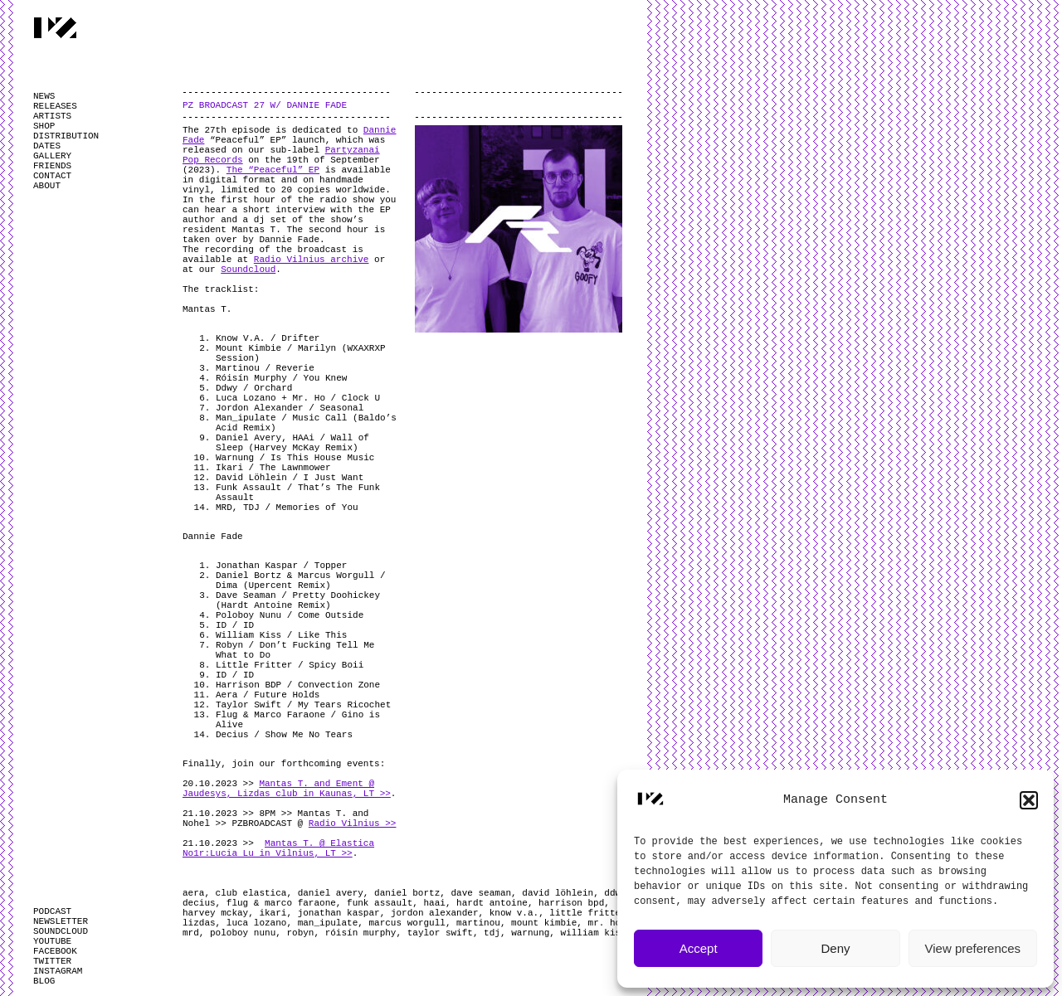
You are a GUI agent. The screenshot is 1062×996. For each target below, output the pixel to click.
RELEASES (55, 106)
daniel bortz (407, 893)
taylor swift (440, 933)
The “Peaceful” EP (273, 170)
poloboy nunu (242, 933)
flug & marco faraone (281, 903)
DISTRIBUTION (66, 136)
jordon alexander (435, 913)
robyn (300, 933)
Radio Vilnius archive (311, 260)
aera (193, 893)
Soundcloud (248, 270)
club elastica (251, 893)
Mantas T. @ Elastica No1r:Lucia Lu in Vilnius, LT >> (278, 848)
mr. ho (604, 923)
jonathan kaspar (339, 913)
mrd (191, 933)
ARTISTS (52, 116)
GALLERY (52, 156)
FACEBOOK (55, 951)
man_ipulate (328, 923)
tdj (492, 933)
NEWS (44, 96)
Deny (835, 948)
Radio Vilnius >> (353, 823)
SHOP (44, 126)
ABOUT (47, 186)
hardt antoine (492, 903)
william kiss (593, 933)
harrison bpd (571, 903)
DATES (47, 146)
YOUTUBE (52, 941)
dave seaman (481, 893)
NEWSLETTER (60, 921)
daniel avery (330, 893)
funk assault (379, 903)
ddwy (615, 893)
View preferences (973, 948)
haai (434, 903)
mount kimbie (544, 923)
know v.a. (514, 913)
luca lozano (257, 923)
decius (199, 903)
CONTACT (52, 176)
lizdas (199, 923)
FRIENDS (52, 166)
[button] (1029, 800)
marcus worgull (406, 923)
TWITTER (52, 961)
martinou (478, 923)
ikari (272, 913)
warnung (530, 933)
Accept (699, 948)
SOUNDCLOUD (60, 931)
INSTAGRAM (57, 971)
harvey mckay (215, 913)
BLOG (44, 981)
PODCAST (52, 911)
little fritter (587, 913)
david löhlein (557, 893)
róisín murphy (361, 933)
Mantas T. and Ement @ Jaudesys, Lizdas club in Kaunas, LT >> (287, 789)
